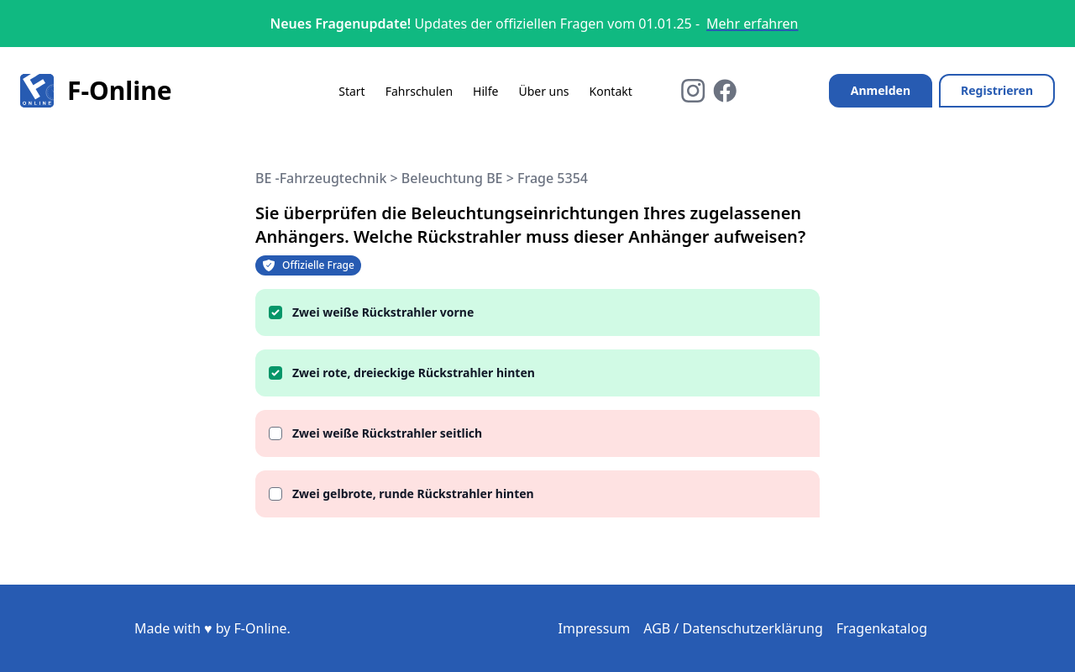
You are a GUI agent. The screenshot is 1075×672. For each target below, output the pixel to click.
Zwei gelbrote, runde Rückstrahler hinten (413, 493)
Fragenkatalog (881, 628)
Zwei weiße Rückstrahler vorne (383, 312)
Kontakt (611, 91)
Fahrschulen (419, 91)
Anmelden (880, 90)
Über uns (543, 91)
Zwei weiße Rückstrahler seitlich (387, 433)
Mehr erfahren (752, 23)
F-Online (96, 90)
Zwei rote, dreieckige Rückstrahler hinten (413, 373)
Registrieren (997, 90)
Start (351, 91)
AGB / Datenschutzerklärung (733, 628)
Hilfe (485, 91)
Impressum (594, 628)
